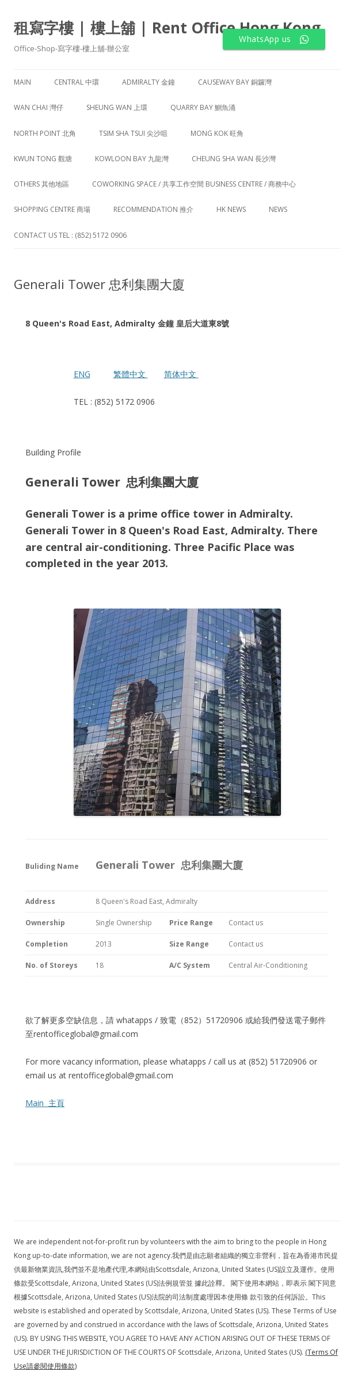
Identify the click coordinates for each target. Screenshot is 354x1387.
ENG (82, 373)
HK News (231, 209)
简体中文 (180, 373)
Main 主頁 (44, 1102)
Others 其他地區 (41, 184)
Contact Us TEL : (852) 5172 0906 (70, 235)
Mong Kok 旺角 (217, 133)
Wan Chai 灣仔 (38, 107)
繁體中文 (130, 373)
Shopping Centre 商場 (52, 209)
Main (22, 82)
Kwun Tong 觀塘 (43, 159)
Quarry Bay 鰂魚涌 (202, 107)
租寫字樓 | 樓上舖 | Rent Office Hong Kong (167, 27)
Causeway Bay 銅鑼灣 (235, 82)
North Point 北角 (45, 133)
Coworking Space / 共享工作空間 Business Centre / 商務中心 (194, 184)
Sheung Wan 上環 (116, 107)
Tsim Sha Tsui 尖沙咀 (133, 133)
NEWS (278, 209)
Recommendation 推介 (153, 209)
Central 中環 (76, 82)
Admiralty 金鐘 (148, 82)
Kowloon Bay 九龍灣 (132, 159)
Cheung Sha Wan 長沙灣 (234, 159)
